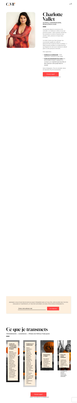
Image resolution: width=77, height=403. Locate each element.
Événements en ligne (46, 355)
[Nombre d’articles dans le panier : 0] (71, 3)
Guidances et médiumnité (51, 54)
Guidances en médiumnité (30, 344)
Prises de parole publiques (63, 356)
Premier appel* (51, 74)
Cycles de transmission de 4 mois (53, 58)
